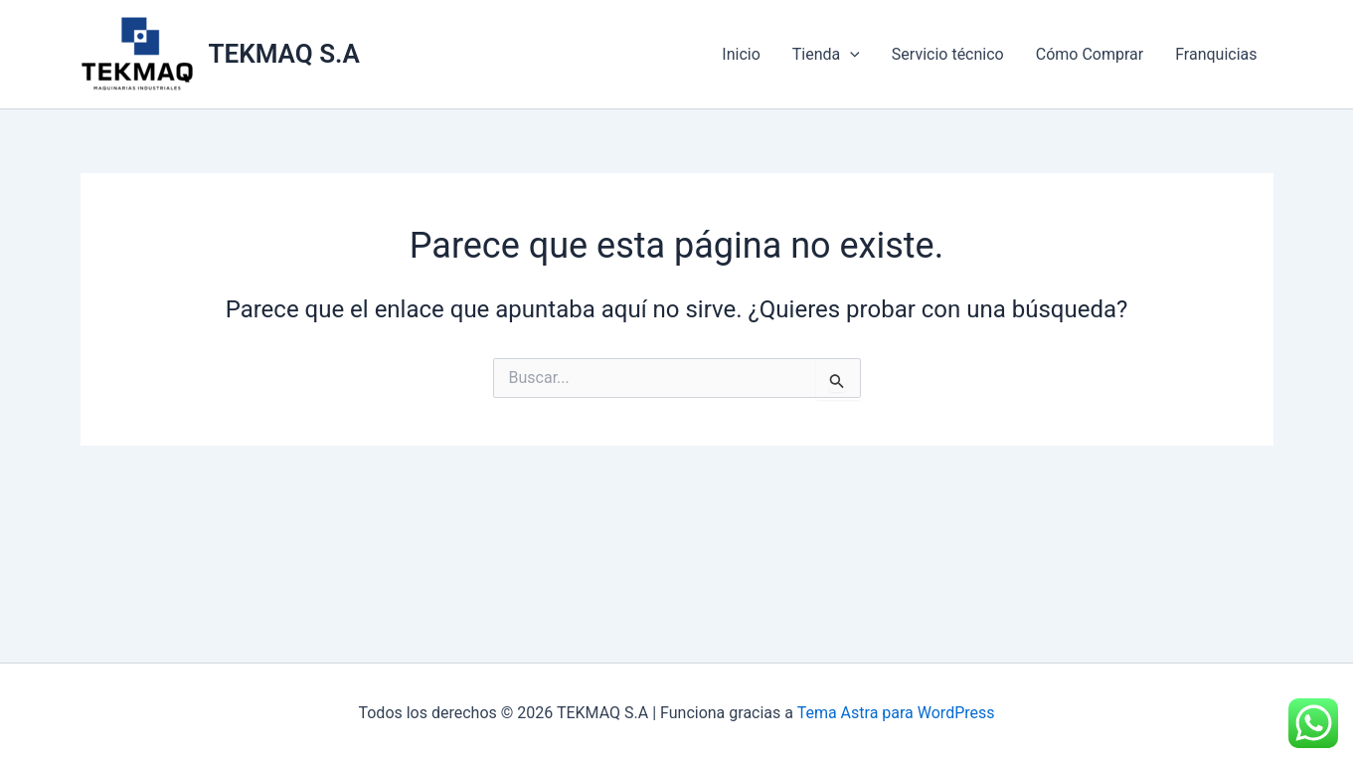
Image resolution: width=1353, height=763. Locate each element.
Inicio (741, 54)
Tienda (826, 55)
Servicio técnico (948, 54)
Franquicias (1216, 54)
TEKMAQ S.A (284, 54)
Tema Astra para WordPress (896, 712)
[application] (850, 55)
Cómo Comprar (1089, 54)
